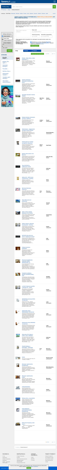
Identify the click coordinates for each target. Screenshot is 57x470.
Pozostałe (5, 68)
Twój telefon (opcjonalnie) (46, 34)
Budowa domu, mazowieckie (28, 398)
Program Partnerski (20, 456)
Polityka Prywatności (6, 458)
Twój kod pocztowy (36, 34)
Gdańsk (39, 13)
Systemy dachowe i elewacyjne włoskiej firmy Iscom (27, 81)
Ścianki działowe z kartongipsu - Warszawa (27, 347)
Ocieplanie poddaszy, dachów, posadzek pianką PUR (28, 274)
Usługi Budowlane (26, 386)
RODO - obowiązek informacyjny (6, 462)
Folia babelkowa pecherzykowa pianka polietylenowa (27, 410)
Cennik (46, 461)
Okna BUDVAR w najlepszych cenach (26, 166)
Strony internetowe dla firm (22, 458)
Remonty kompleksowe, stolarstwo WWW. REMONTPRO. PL (27, 261)
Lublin (47, 13)
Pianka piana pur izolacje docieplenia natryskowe (27, 142)
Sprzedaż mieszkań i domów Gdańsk (28, 95)
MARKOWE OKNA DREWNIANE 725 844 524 (28, 311)
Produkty (26, 50)
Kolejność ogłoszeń (49, 456)
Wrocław (17, 13)
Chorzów (43, 13)
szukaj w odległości (6, 42)
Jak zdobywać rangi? (49, 457)
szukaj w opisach (6, 36)
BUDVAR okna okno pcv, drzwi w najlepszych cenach (28, 236)
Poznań (24, 13)
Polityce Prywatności (34, 466)
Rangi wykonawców (49, 460)
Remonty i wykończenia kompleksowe (27, 365)
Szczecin (35, 13)
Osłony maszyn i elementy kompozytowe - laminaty (28, 224)
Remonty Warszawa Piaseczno (26, 189)
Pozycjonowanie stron (21, 462)
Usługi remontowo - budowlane (26, 248)
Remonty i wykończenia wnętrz (27, 376)
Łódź (28, 13)
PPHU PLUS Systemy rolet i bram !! (28, 423)
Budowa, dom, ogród (6, 62)
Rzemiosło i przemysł (5, 66)
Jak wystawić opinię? (49, 458)
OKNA (23, 357)
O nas (4, 456)
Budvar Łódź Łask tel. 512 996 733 (28, 154)
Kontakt (18, 457)
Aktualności (5, 457)
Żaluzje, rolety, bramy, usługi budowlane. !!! (28, 59)
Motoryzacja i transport (6, 74)
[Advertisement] (8, 23)
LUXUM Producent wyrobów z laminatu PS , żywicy (28, 287)
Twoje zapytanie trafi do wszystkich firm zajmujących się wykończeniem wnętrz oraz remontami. (33, 40)
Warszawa (13, 13)
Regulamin (5, 460)
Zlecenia (35, 50)
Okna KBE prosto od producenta (26, 200)
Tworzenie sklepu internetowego (20, 461)
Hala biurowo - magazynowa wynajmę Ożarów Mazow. (28, 129)
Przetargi (33, 460)
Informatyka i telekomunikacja (7, 81)
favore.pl (10, 1)
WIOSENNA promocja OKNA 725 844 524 (28, 299)
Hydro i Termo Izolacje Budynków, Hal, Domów (27, 212)
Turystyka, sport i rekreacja (6, 78)
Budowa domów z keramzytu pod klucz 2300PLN (28, 118)
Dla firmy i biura (7, 71)
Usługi (16, 50)
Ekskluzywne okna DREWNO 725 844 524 (28, 323)
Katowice (31, 13)
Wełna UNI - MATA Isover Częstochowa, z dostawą (27, 178)
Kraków (21, 13)
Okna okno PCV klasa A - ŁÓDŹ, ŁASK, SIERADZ (27, 335)
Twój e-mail (34, 29)
